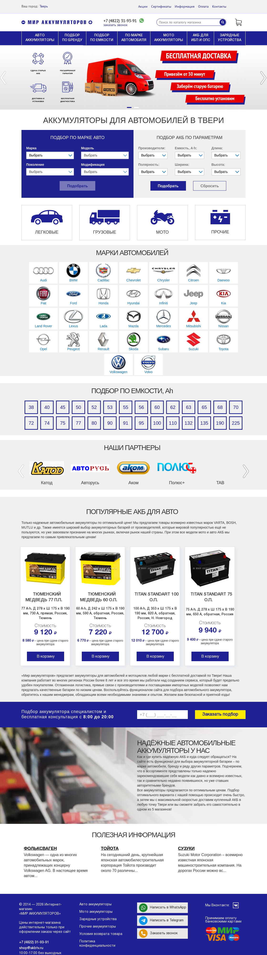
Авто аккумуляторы (95, 904)
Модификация (93, 164)
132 (188, 423)
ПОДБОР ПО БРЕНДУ (72, 38)
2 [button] (136, 107)
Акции (143, 6)
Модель (87, 148)
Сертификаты (161, 6)
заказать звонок (115, 25)
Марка (31, 148)
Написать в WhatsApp (162, 907)
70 (235, 407)
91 (125, 423)
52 (94, 407)
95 (141, 423)
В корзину (46, 656)
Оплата (203, 6)
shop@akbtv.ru (31, 948)
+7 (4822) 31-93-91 (120, 21)
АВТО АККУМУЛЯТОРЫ (40, 38)
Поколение (35, 164)
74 (47, 423)
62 (172, 407)
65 (204, 407)
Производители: (151, 148)
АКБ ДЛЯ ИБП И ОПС (200, 38)
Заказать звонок (158, 933)
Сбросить (209, 186)
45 (62, 407)
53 (110, 407)
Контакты (219, 6)
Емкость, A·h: (186, 148)
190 (220, 423)
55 (125, 407)
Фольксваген (40, 848)
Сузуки (186, 848)
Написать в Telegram (161, 920)
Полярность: (148, 164)
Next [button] (263, 78)
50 (78, 407)
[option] (133, 77)
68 (220, 407)
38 (31, 407)
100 (157, 423)
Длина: (217, 148)
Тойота (109, 848)
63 (188, 407)
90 (110, 423)
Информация (185, 6)
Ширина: (182, 164)
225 (236, 423)
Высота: (218, 164)
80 (94, 423)
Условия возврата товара (100, 934)
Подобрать (77, 186)
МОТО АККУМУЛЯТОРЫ (168, 38)
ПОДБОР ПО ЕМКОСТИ (101, 38)
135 (204, 423)
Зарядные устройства (98, 919)
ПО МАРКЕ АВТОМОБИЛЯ (133, 38)
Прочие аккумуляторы (97, 926)
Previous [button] (3, 78)
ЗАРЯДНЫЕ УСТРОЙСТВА (229, 38)
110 (173, 423)
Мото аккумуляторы (96, 911)
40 (47, 407)
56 (141, 407)
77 (78, 423)
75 (62, 423)
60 (157, 407)
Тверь (44, 6)
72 (31, 423)
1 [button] (129, 107)
